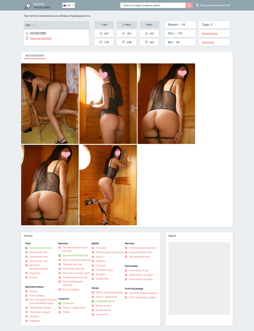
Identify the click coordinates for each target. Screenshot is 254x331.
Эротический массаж (75, 255)
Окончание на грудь (141, 274)
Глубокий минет (105, 301)
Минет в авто (104, 305)
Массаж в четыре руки (76, 273)
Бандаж (100, 274)
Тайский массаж (72, 264)
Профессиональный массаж (74, 249)
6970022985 (38, 33)
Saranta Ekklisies (59, 15)
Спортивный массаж (74, 277)
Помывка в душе (39, 312)
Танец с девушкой (73, 307)
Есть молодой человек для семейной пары (43, 301)
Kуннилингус (103, 310)
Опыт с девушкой (106, 296)
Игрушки (34, 273)
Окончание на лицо (141, 279)
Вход (213, 5)
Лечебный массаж (73, 268)
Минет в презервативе (109, 292)
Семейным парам (40, 307)
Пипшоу (34, 316)
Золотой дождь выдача (143, 293)
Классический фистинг (142, 247)
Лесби (66, 312)
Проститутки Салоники (37, 15)
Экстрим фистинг (139, 256)
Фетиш (33, 277)
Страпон (101, 265)
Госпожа (101, 247)
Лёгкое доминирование (110, 252)
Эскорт (33, 291)
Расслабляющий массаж (72, 283)
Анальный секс (38, 252)
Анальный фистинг (140, 252)
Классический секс (40, 247)
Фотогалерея (35, 55)
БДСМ (99, 256)
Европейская (210, 33)
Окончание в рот (139, 270)
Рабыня (100, 261)
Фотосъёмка (36, 295)
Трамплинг (102, 278)
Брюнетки (208, 42)
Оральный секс (38, 256)
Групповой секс (38, 261)
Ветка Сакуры (70, 289)
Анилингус (102, 314)
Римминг (34, 320)
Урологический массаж (76, 259)
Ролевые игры (104, 269)
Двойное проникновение (38, 267)
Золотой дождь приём (142, 297)
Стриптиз (68, 303)
